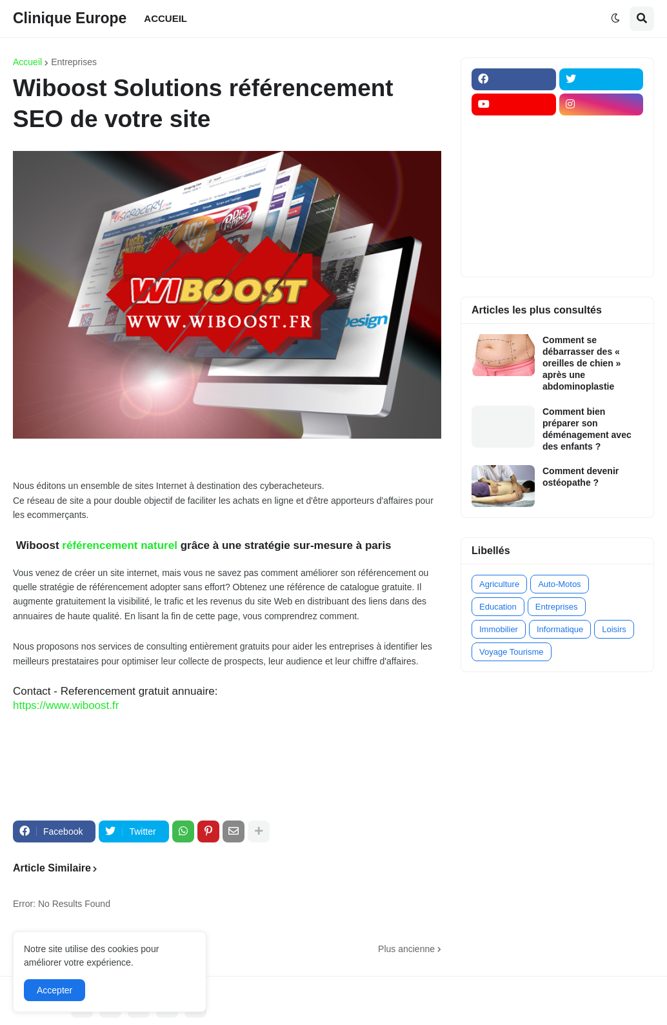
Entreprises (74, 61)
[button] (615, 18)
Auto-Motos (559, 584)
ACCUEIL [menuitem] (165, 18)
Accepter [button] (54, 990)
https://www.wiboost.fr (66, 705)
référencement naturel (119, 545)
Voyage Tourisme (511, 652)
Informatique (560, 629)
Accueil (27, 61)
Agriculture (499, 584)
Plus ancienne (406, 949)
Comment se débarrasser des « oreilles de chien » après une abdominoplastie (582, 363)
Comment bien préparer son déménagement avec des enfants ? (587, 429)
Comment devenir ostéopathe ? (581, 477)
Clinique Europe (69, 18)
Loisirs (614, 629)
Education (498, 607)
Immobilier (498, 629)
